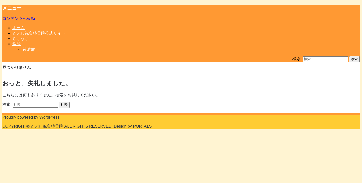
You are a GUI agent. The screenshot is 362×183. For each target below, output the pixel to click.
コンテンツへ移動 (18, 18)
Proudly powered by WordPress (31, 117)
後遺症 (29, 49)
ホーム (18, 28)
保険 (16, 44)
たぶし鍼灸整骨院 (47, 126)
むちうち (20, 38)
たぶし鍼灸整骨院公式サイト (38, 33)
